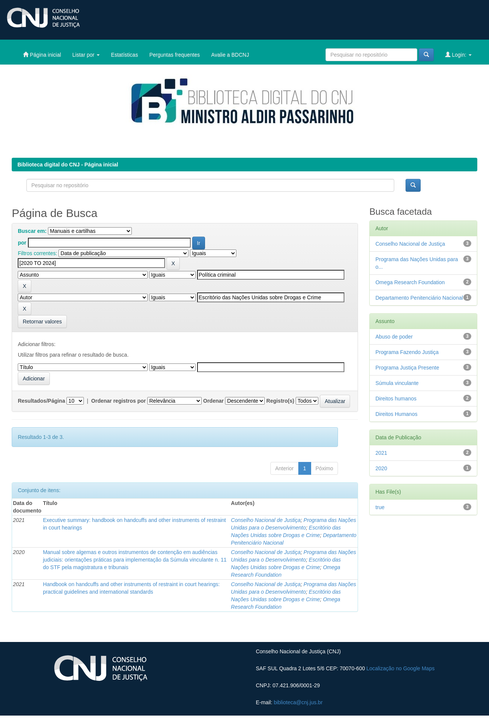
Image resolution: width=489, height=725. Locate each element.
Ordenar (213, 401)
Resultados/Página (41, 401)
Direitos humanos (395, 399)
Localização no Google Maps (400, 668)
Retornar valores (42, 322)
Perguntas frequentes (174, 55)
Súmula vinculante (396, 383)
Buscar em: (32, 231)
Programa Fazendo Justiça (406, 352)
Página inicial (42, 54)
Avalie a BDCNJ (230, 55)
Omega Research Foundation (410, 282)
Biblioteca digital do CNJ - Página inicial (67, 165)
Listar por (86, 55)
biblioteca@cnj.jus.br (298, 702)
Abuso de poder (394, 337)
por (22, 243)
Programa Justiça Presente (407, 368)
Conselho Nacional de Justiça (266, 520)
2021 (381, 453)
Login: (458, 54)
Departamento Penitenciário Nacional (419, 298)
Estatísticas (124, 55)
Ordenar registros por (118, 401)
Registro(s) (280, 401)
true (379, 507)
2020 (381, 468)
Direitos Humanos (396, 414)
